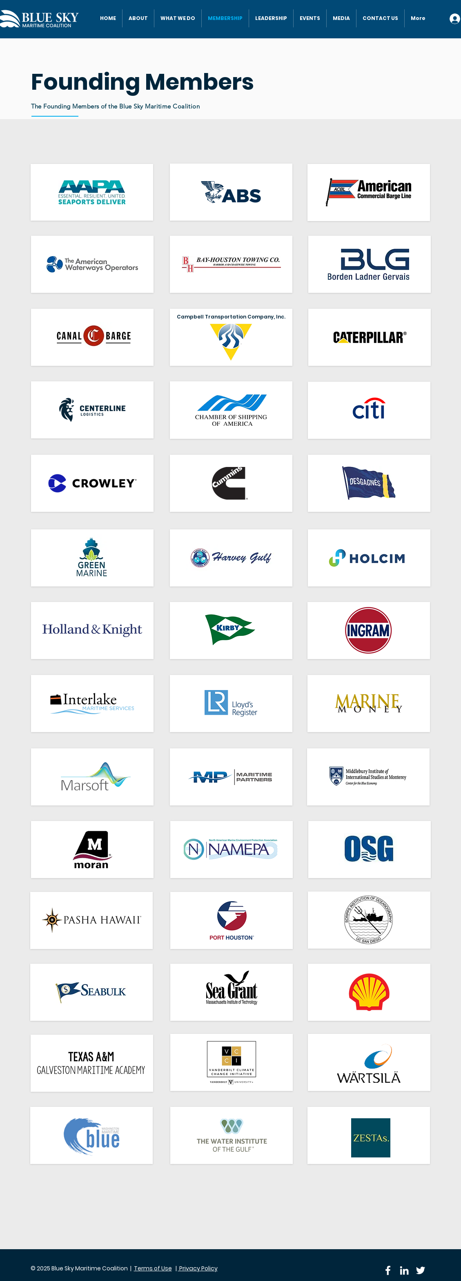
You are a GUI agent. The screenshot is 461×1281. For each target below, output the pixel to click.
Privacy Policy (198, 1268)
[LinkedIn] (404, 1270)
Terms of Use (153, 1268)
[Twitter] (420, 1270)
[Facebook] (388, 1270)
